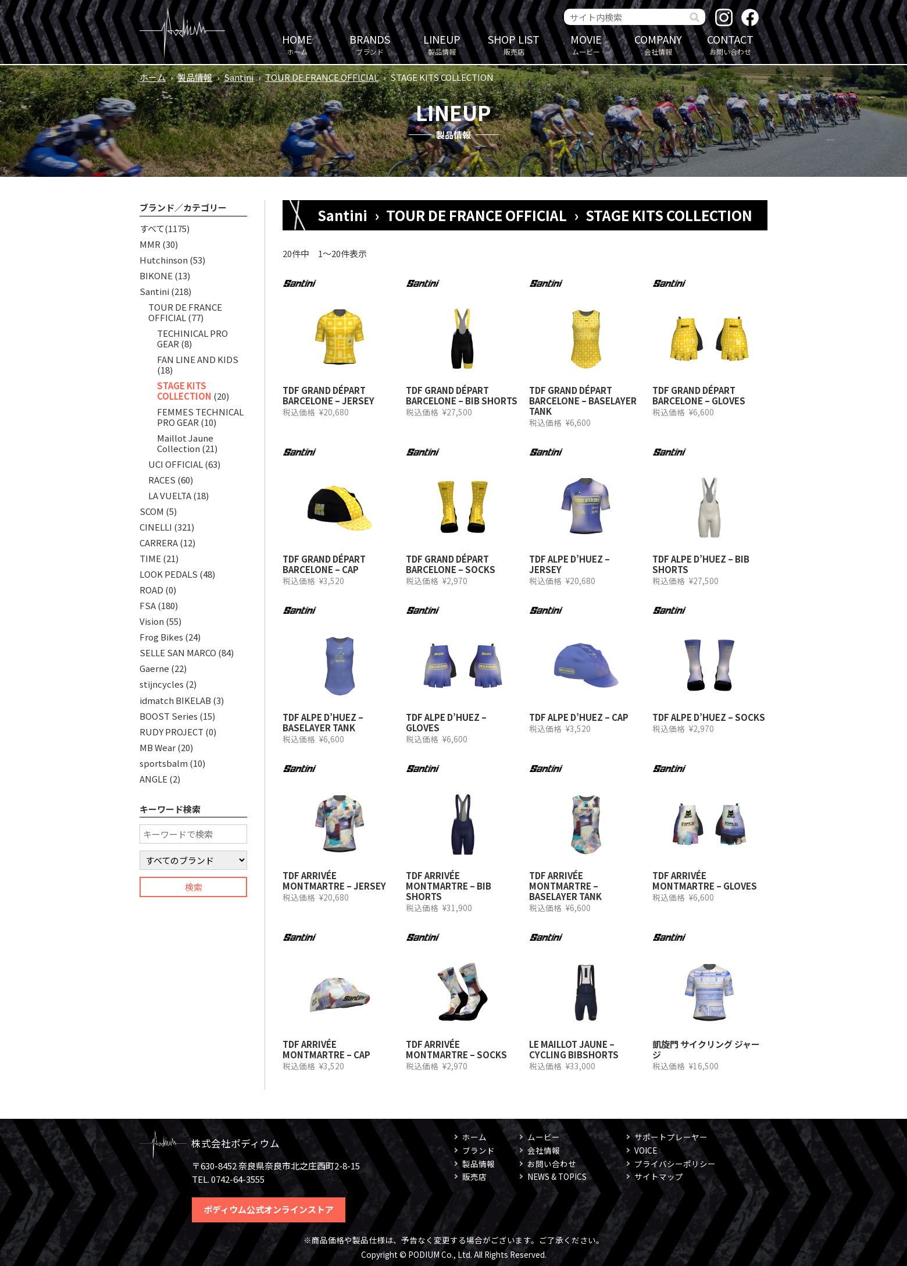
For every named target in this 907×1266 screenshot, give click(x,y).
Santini (238, 77)
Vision (152, 621)
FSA (148, 605)
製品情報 (442, 43)
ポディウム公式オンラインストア (268, 1209)
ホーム (297, 43)
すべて (152, 228)
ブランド (370, 43)
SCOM (152, 511)
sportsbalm (164, 763)
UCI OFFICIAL (175, 464)
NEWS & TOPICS (557, 1176)
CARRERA (159, 542)
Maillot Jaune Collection (185, 443)
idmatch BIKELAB (175, 700)
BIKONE (156, 275)
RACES (162, 480)
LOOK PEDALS (169, 574)
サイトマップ (658, 1176)
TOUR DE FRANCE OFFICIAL (321, 77)
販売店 (514, 43)
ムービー (586, 43)
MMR (150, 244)
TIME (150, 558)
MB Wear (158, 747)
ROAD (151, 590)
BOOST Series (169, 716)
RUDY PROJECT (171, 732)
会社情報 (658, 43)
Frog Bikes (161, 637)
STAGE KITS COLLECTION (184, 390)
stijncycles (162, 684)
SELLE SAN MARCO (178, 652)
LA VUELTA (169, 495)
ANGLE (153, 779)
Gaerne (154, 668)
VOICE (645, 1150)
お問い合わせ (730, 43)
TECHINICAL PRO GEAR (192, 338)
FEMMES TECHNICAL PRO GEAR (200, 417)
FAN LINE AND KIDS (197, 359)
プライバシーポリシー (675, 1163)
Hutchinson (164, 260)
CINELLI (156, 527)
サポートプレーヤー (671, 1137)
